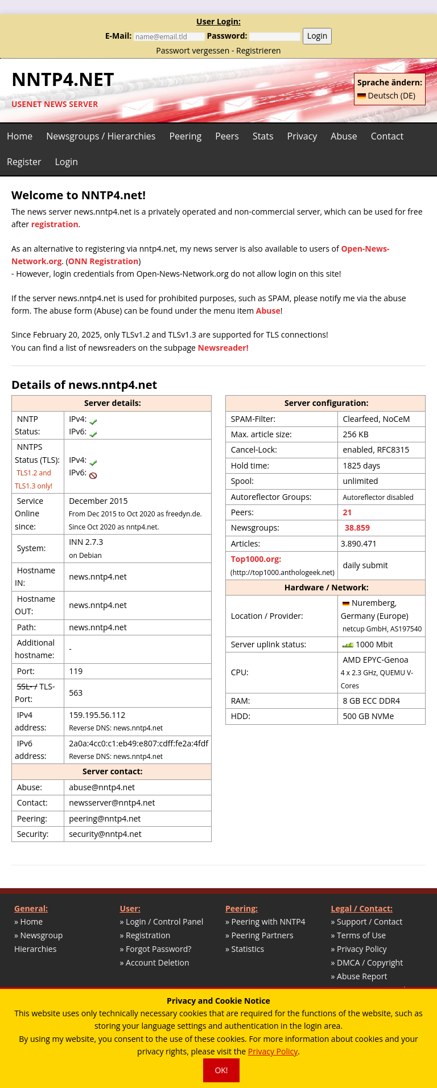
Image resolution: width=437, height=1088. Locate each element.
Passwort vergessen (192, 50)
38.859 (356, 527)
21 (347, 512)
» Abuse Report (359, 976)
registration (55, 224)
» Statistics (244, 948)
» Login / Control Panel (162, 921)
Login (317, 35)
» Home (28, 921)
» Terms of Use (358, 935)
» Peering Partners (259, 935)
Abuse (344, 136)
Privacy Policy (273, 1051)
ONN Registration (103, 261)
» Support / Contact (367, 921)
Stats (263, 136)
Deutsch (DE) (386, 95)
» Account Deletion (154, 962)
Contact (387, 136)
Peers (227, 136)
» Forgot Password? (156, 948)
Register (24, 161)
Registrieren (258, 50)
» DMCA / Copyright (367, 962)
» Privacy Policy (359, 948)
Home (19, 136)
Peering (185, 136)
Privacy (302, 136)
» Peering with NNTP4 (265, 921)
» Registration (145, 935)
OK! (221, 1070)
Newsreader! (223, 347)
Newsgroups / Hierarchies (100, 136)
